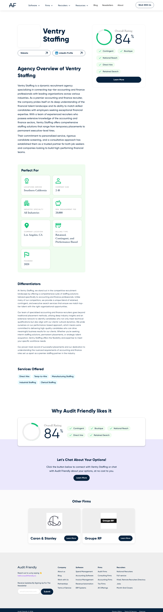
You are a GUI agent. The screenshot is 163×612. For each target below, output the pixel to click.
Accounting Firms (105, 580)
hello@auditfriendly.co (27, 576)
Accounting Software (84, 576)
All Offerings (103, 588)
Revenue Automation (84, 584)
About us (61, 571)
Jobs (119, 584)
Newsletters (107, 5)
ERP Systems (81, 588)
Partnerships (63, 584)
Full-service (121, 576)
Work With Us (144, 5)
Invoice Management (84, 580)
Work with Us (63, 580)
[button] (35, 5)
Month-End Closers (125, 588)
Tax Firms (101, 584)
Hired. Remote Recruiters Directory (131, 580)
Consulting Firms (105, 576)
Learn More (119, 79)
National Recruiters (125, 571)
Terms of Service (64, 588)
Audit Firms (102, 571)
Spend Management (84, 571)
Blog (95, 5)
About (120, 5)
